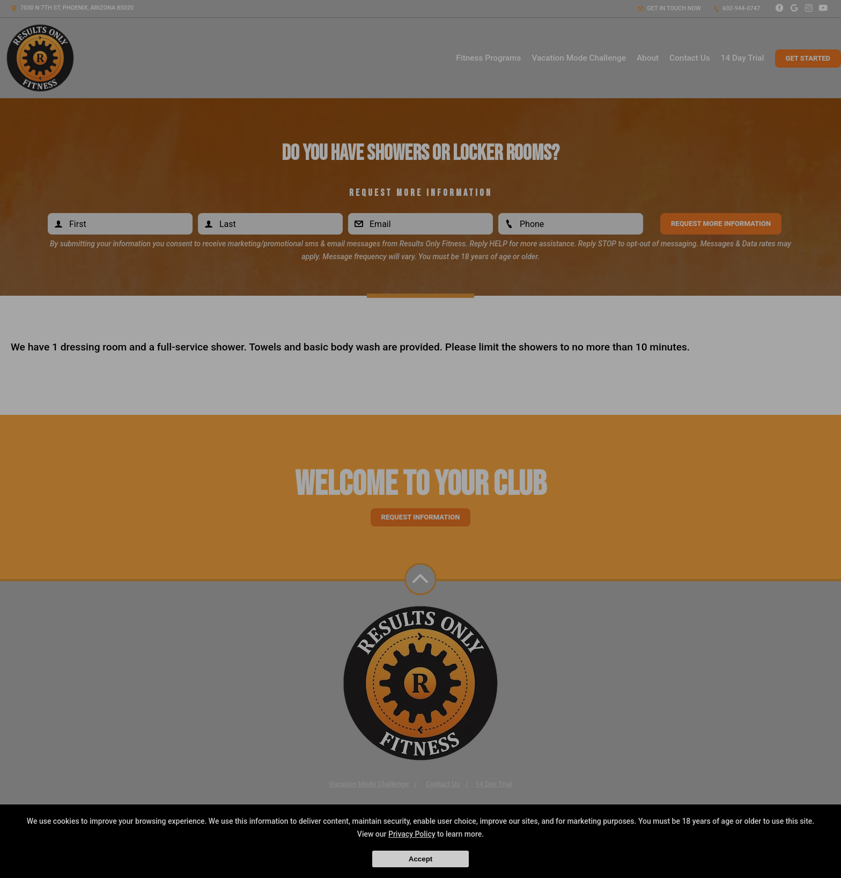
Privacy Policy (412, 834)
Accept (420, 859)
